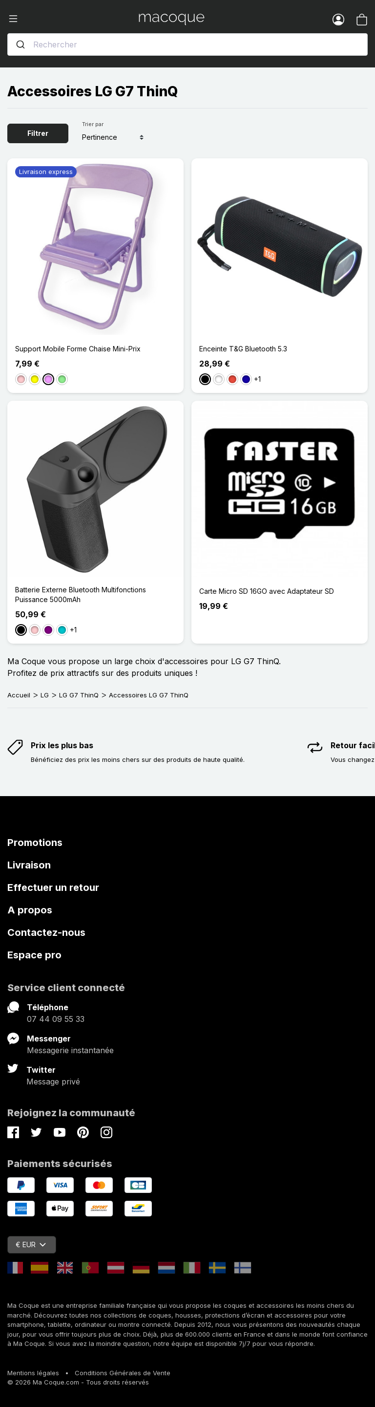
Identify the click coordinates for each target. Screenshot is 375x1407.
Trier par (93, 124)
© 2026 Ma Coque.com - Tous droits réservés (78, 1382)
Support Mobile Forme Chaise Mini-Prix (78, 349)
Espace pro (34, 955)
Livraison (29, 865)
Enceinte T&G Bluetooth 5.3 (243, 349)
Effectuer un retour (53, 887)
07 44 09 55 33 (55, 1019)
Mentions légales (33, 1373)
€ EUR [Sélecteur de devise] (31, 1244)
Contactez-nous (46, 932)
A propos (29, 910)
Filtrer (37, 133)
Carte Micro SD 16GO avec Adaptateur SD (266, 591)
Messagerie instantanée (70, 1050)
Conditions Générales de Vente (122, 1373)
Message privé (53, 1081)
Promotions (34, 842)
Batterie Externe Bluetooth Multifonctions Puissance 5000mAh (80, 594)
